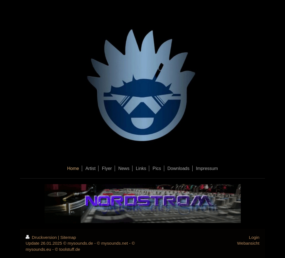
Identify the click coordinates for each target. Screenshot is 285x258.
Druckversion (42, 237)
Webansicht (248, 243)
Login (254, 237)
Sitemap (68, 237)
